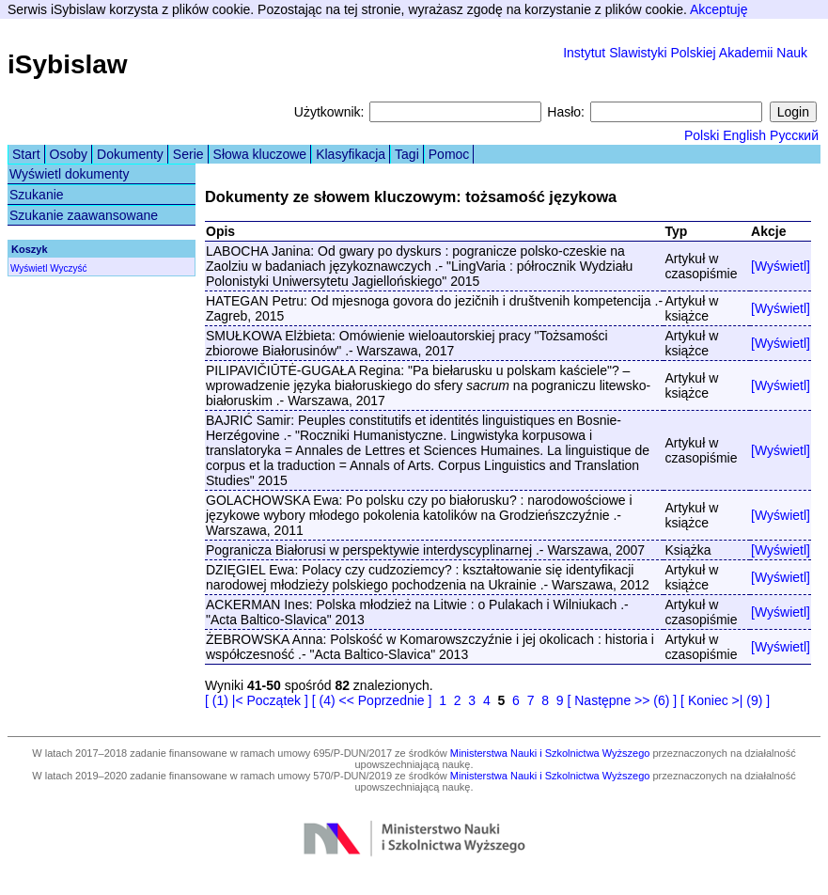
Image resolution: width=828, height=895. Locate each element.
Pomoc (449, 154)
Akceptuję (718, 9)
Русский (794, 135)
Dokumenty (130, 154)
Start (26, 154)
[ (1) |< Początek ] (256, 700)
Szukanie (36, 194)
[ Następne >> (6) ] (622, 700)
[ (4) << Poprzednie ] (372, 700)
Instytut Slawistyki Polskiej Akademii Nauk (685, 52)
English (744, 135)
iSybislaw (68, 64)
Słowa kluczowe (260, 154)
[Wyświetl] (780, 266)
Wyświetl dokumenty (69, 173)
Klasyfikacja (350, 154)
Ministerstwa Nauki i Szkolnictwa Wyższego (550, 753)
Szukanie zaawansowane (83, 215)
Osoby (68, 154)
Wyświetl (28, 268)
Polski (701, 135)
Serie (188, 154)
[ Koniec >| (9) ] (725, 700)
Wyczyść (68, 268)
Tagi (407, 154)
